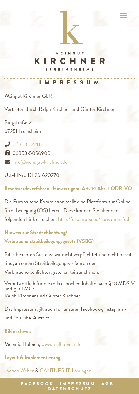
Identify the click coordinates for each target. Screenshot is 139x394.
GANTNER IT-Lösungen (65, 370)
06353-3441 (26, 144)
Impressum (78, 384)
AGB (107, 384)
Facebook (37, 384)
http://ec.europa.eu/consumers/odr (94, 219)
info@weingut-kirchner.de (39, 162)
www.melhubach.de (61, 344)
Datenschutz (70, 388)
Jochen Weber (19, 370)
